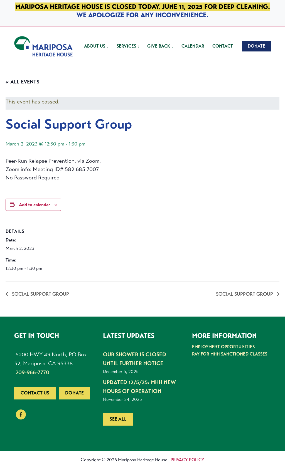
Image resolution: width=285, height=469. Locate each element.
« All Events (23, 82)
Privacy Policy (187, 459)
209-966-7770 (32, 372)
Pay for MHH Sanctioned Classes (229, 354)
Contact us (35, 393)
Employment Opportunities (223, 346)
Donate (74, 393)
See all (118, 419)
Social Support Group (40, 294)
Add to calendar (34, 204)
